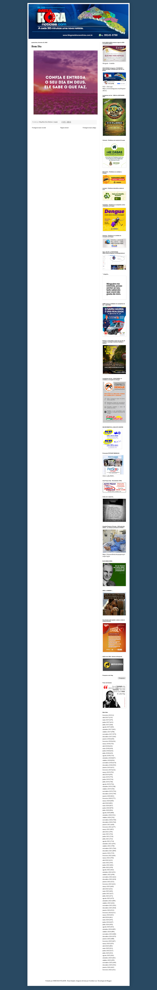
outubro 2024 (107, 931)
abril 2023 (106, 889)
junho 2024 (106, 922)
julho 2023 (106, 896)
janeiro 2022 (106, 853)
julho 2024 (106, 924)
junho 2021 (106, 836)
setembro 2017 (107, 729)
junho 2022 (106, 865)
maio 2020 (106, 805)
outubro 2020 (107, 817)
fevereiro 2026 (107, 970)
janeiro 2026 (106, 967)
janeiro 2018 (106, 739)
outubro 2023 (107, 903)
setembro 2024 (107, 929)
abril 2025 (106, 946)
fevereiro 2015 (107, 715)
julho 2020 (106, 810)
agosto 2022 (106, 870)
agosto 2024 (106, 927)
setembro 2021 (107, 843)
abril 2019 (106, 774)
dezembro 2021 (107, 851)
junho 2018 (106, 751)
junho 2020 (106, 808)
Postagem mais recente (39, 127)
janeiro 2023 (106, 881)
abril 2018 (106, 746)
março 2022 (106, 858)
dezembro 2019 (107, 793)
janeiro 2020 (106, 796)
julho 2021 (106, 839)
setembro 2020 (107, 815)
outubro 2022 (107, 874)
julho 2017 (106, 724)
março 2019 (106, 772)
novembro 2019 (107, 791)
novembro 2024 (107, 934)
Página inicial (64, 127)
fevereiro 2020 (107, 798)
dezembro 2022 (107, 879)
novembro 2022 (107, 877)
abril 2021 (106, 832)
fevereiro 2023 (107, 884)
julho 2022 (106, 867)
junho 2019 (106, 779)
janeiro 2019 (106, 767)
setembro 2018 (107, 758)
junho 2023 (106, 893)
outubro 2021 (107, 846)
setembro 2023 (107, 901)
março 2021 (106, 829)
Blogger (109, 981)
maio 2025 (106, 948)
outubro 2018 (107, 760)
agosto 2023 (106, 898)
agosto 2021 (106, 841)
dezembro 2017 (107, 736)
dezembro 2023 (107, 908)
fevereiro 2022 (107, 855)
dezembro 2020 (107, 822)
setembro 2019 (107, 786)
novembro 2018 (107, 762)
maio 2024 (106, 920)
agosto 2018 (106, 755)
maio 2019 (106, 777)
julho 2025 (106, 953)
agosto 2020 (106, 812)
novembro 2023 (107, 905)
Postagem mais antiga (89, 127)
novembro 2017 (107, 734)
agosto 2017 (106, 727)
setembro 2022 (107, 872)
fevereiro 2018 (107, 741)
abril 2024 (106, 917)
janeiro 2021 (106, 824)
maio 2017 (106, 720)
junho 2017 (106, 722)
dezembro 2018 (107, 765)
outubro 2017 (107, 732)
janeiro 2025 (106, 939)
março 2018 (106, 743)
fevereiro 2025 (107, 941)
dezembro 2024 (107, 936)
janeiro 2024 (106, 910)
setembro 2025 (107, 958)
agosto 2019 (106, 784)
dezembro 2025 (107, 965)
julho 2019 (106, 782)
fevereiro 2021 (107, 827)
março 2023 (106, 886)
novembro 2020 (107, 820)
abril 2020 (106, 803)
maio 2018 (106, 748)
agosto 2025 (106, 955)
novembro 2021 (107, 848)
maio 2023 (106, 891)
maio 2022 (106, 862)
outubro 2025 (107, 960)
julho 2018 (106, 753)
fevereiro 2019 (107, 770)
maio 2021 (106, 834)
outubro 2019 (107, 789)
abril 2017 (106, 717)
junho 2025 (106, 950)
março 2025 (106, 943)
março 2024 (106, 915)
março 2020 (106, 801)
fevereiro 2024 (107, 912)
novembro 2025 (107, 962)
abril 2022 (106, 860)
